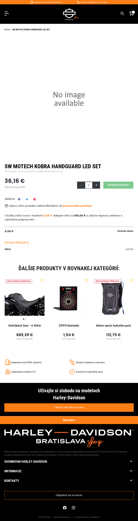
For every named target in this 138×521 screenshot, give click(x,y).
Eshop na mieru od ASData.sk (87, 517)
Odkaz (8, 249)
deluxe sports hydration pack (113, 325)
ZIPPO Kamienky (69, 325)
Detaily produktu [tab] (17, 242)
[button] (131, 14)
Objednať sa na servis (69, 495)
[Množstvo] (89, 185)
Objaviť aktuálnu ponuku (69, 407)
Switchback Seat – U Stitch (24, 325)
